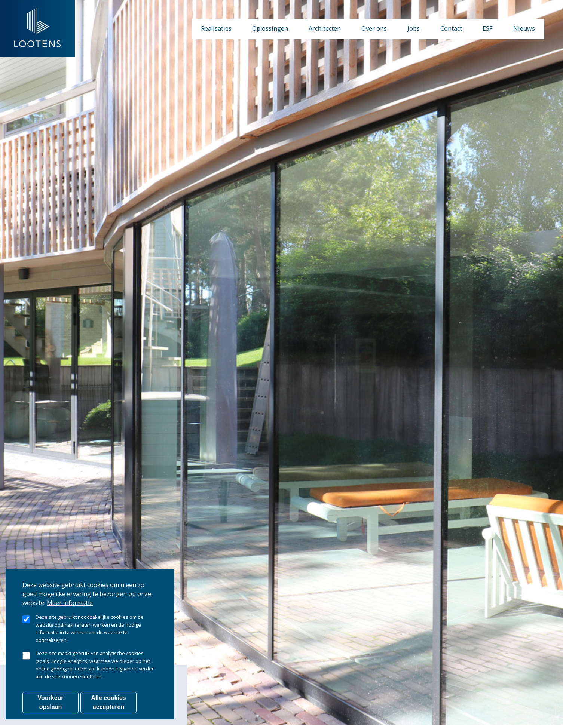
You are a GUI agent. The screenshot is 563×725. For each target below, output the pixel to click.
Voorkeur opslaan (50, 702)
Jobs (413, 28)
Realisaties (216, 28)
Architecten (325, 28)
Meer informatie (70, 603)
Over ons (374, 28)
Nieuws (524, 28)
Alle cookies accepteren (108, 702)
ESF (488, 28)
